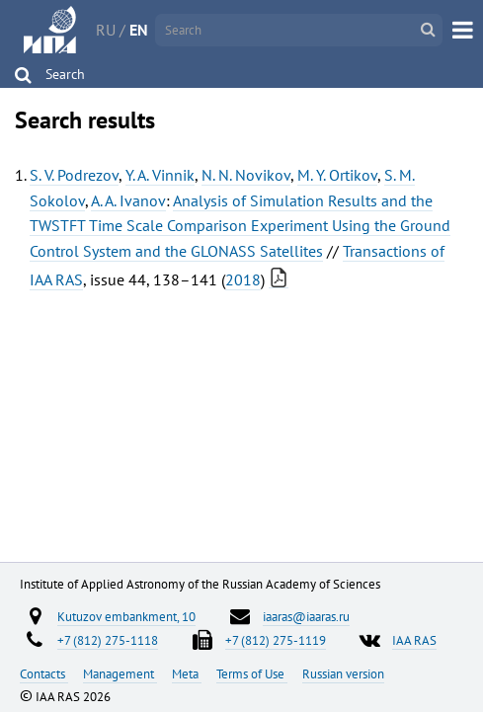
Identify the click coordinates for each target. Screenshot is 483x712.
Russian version (343, 673)
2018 (243, 279)
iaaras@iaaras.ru (306, 616)
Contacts (44, 673)
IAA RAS (414, 640)
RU (106, 30)
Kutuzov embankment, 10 (126, 616)
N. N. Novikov (245, 175)
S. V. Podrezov (74, 175)
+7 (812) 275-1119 (275, 640)
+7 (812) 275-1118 (107, 640)
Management (120, 673)
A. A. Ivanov (128, 200)
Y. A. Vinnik (160, 175)
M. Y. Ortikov (337, 175)
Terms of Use (251, 673)
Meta (186, 673)
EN (138, 30)
